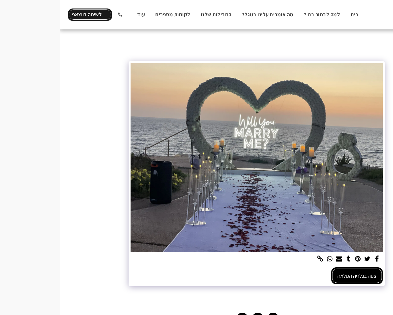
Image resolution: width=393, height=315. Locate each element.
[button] (60, 14)
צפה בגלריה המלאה (296, 275)
